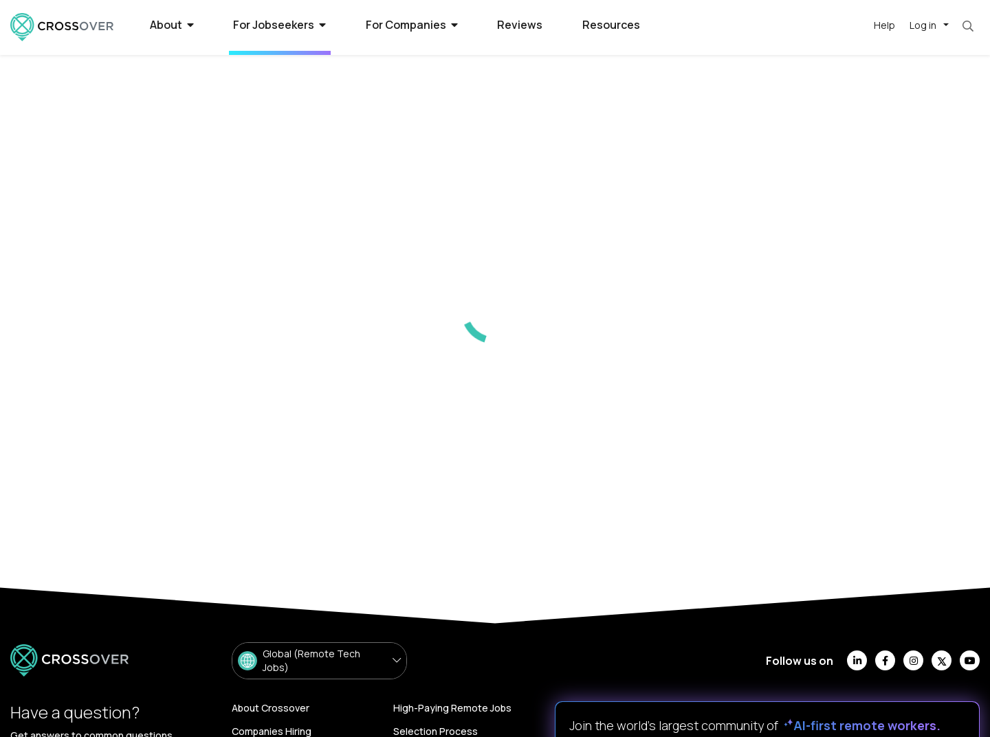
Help (884, 25)
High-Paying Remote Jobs (452, 707)
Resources (611, 24)
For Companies (412, 24)
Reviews (519, 24)
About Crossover (270, 707)
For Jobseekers (279, 24)
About (172, 24)
